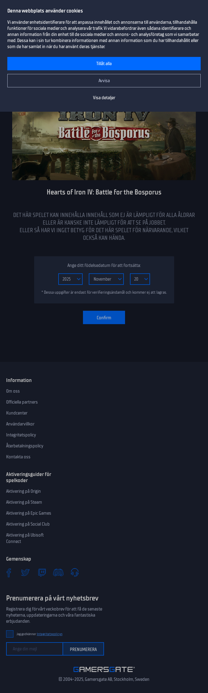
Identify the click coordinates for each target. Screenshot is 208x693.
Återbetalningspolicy (24, 446)
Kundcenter (16, 413)
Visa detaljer (104, 98)
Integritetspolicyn (50, 634)
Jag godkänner (39, 634)
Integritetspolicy (21, 435)
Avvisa (104, 81)
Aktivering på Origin (23, 491)
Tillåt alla (104, 64)
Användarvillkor (20, 424)
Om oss (13, 391)
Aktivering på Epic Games (28, 513)
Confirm (104, 318)
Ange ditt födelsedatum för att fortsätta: (104, 265)
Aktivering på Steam (24, 502)
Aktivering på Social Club (28, 524)
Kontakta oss (18, 457)
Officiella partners (22, 402)
